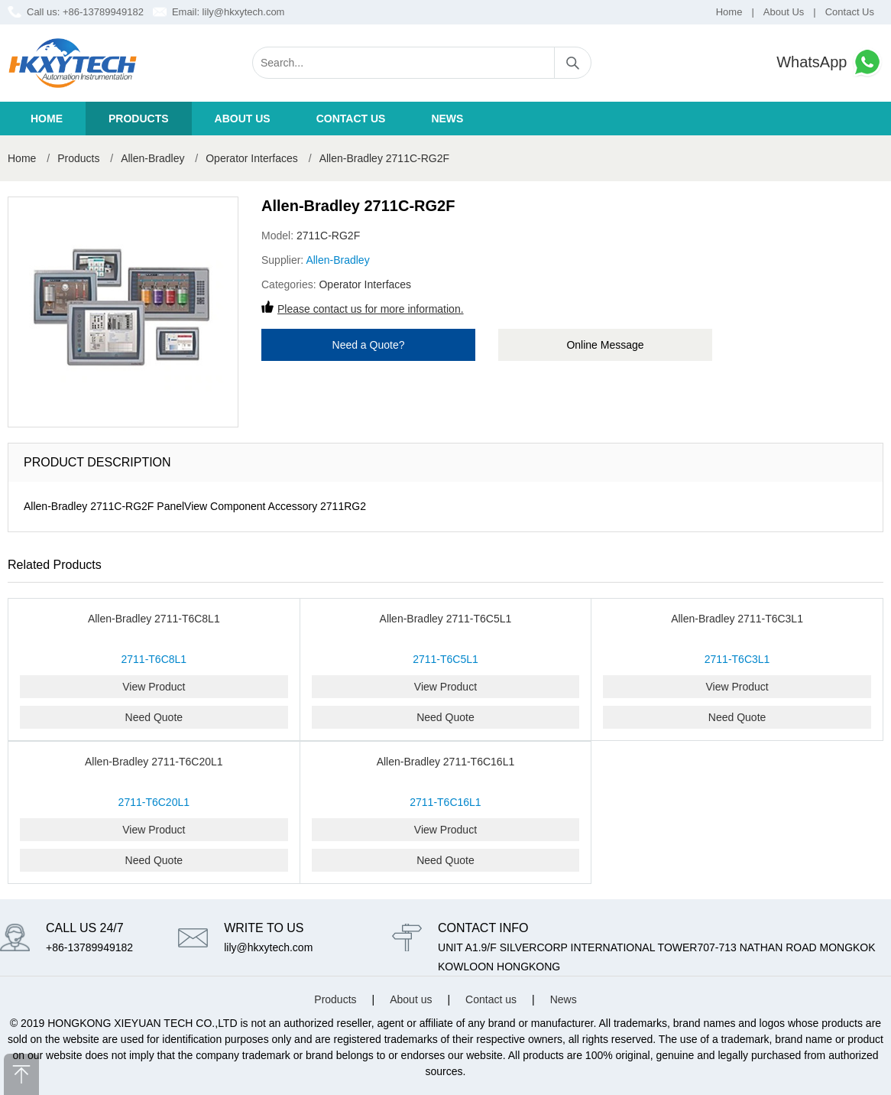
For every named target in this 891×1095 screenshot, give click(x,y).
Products (139, 118)
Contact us (351, 118)
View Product (153, 687)
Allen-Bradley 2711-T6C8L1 (154, 618)
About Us (783, 12)
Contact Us (849, 12)
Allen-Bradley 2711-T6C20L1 (154, 761)
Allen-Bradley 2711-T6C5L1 (446, 618)
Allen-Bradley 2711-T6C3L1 (737, 618)
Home (729, 12)
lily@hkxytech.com (243, 12)
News (447, 118)
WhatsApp (829, 62)
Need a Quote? (368, 345)
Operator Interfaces (253, 158)
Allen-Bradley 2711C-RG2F (384, 158)
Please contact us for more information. (370, 309)
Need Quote (154, 717)
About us (243, 118)
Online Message (604, 345)
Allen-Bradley (152, 158)
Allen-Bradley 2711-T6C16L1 (446, 761)
